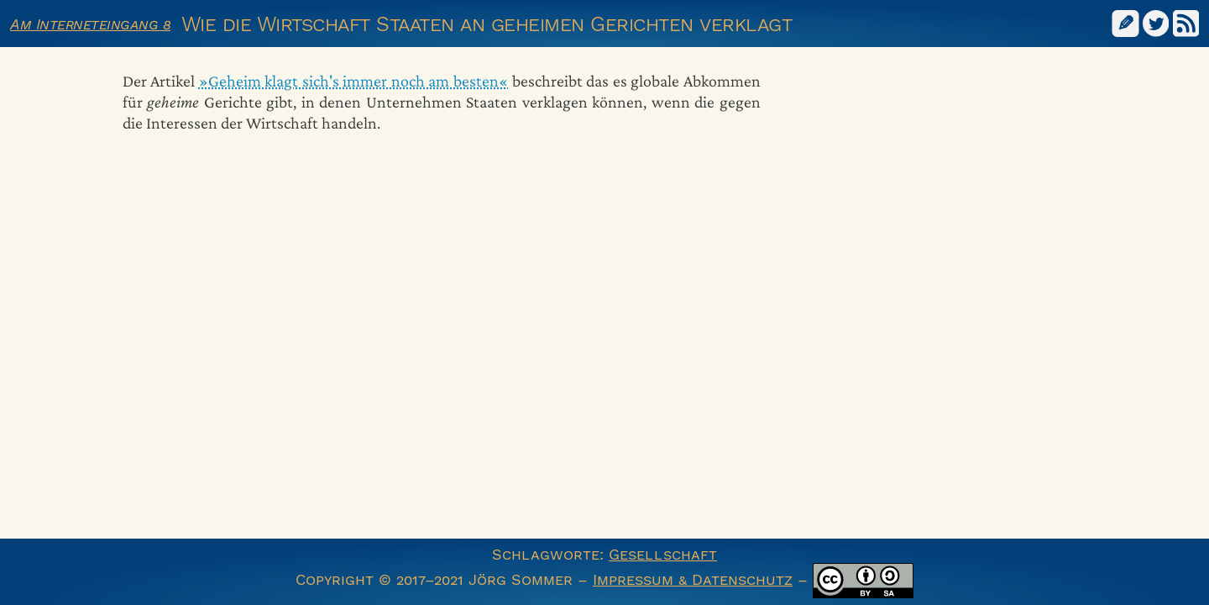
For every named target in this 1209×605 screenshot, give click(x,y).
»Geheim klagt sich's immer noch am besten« (353, 80)
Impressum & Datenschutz (693, 579)
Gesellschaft (663, 554)
